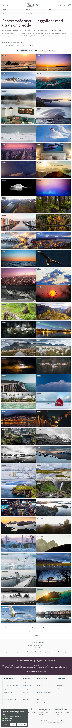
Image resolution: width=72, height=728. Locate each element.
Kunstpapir (26, 689)
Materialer (27, 678)
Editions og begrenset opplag (11, 685)
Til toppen (36, 635)
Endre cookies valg (61, 652)
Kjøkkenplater (26, 692)
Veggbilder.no (9, 678)
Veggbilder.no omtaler (9, 689)
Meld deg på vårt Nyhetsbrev (9, 666)
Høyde (27, 46)
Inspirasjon (34, 2)
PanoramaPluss (22, 46)
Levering (39, 696)
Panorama (14, 46)
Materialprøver (26, 696)
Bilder (26, 2)
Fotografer (44, 2)
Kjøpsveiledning (8, 696)
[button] (3, 718)
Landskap (8, 46)
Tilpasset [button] (13, 724)
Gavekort (25, 699)
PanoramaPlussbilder (56, 30)
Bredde (4, 46)
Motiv (30, 50)
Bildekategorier (36, 647)
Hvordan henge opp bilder (10, 699)
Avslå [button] (5, 724)
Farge (4, 13)
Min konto (39, 685)
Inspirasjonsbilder (8, 692)
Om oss (6, 682)
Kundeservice (42, 678)
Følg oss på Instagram (32, 671)
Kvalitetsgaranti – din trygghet (44, 692)
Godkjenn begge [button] (22, 724)
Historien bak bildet (8, 702)
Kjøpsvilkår (40, 699)
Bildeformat (29, 13)
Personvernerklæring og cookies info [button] (11, 716)
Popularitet (24, 50)
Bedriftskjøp (40, 689)
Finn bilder (61, 678)
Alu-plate (25, 682)
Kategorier (28, 9)
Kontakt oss (40, 682)
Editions (51, 9)
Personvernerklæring (42, 702)
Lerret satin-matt (27, 685)
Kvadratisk (32, 46)
